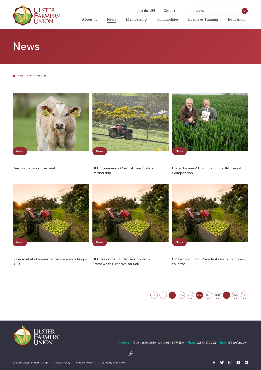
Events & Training (203, 19)
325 (190, 295)
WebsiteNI (119, 362)
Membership (136, 19)
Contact (169, 11)
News (111, 19)
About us (89, 19)
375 (235, 295)
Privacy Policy (62, 362)
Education (236, 19)
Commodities (167, 19)
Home (20, 76)
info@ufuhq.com (238, 342)
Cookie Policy (84, 362)
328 (217, 295)
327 (208, 295)
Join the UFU (146, 11)
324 (181, 295)
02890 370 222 (206, 342)
